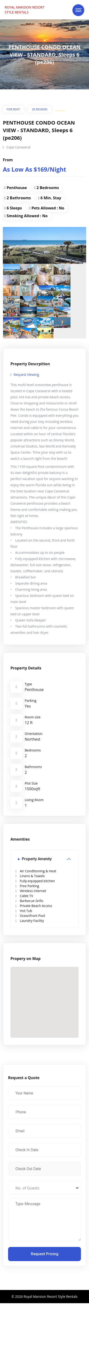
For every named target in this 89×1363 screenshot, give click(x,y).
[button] (45, 998)
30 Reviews (39, 109)
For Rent (13, 109)
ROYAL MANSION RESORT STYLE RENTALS (24, 9)
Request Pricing (44, 1254)
